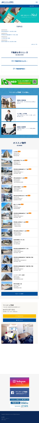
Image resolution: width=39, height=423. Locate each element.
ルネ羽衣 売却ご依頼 (5, 38)
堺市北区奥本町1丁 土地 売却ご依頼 (8, 31)
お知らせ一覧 (34, 44)
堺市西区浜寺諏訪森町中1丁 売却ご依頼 (9, 34)
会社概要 (3, 417)
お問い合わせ (19, 320)
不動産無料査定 (19, 316)
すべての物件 (19, 293)
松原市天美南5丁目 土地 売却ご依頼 (8, 41)
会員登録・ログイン (34, 6)
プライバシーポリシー (5, 418)
